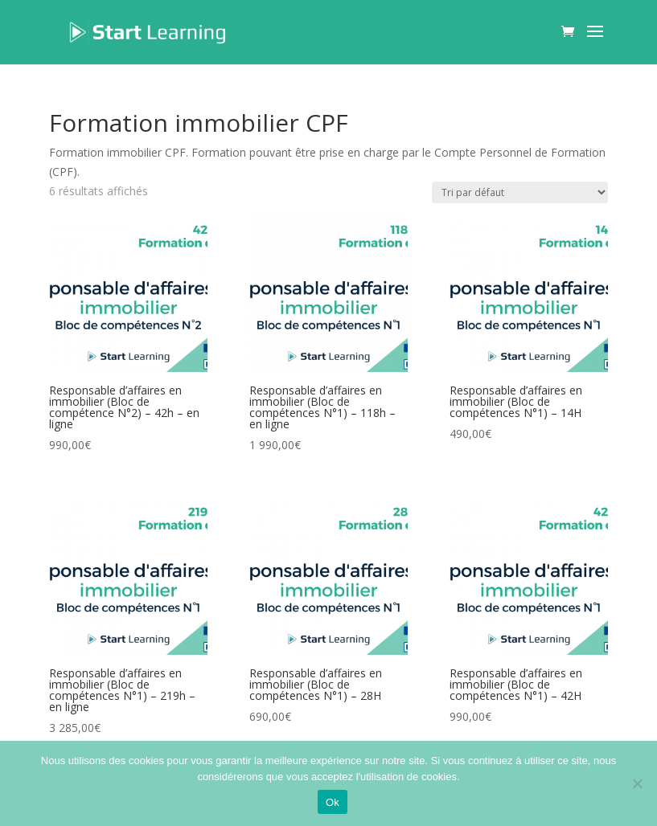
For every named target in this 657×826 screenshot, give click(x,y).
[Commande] (520, 192)
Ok (332, 802)
